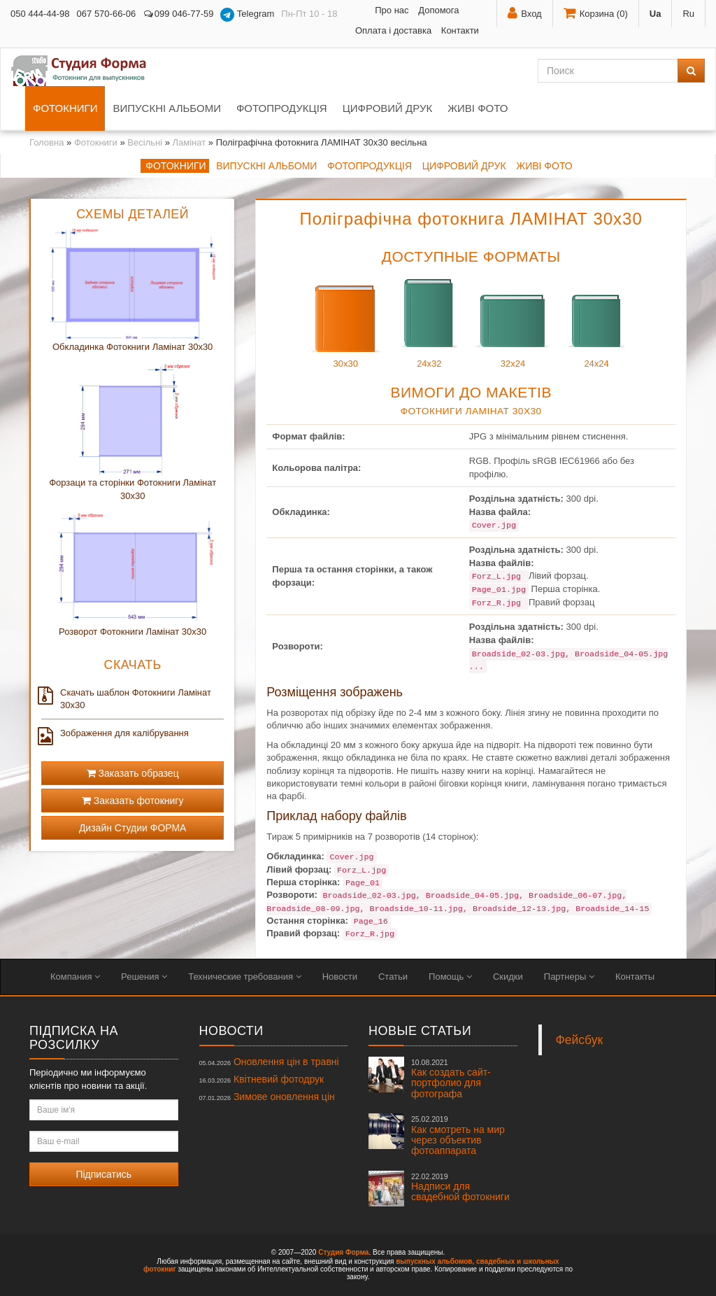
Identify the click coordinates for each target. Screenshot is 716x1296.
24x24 (596, 320)
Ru (688, 13)
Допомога (438, 10)
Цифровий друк (387, 108)
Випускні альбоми (166, 108)
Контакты (634, 976)
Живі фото (478, 108)
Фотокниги (65, 108)
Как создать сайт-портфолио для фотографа (451, 1078)
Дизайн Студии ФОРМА (133, 827)
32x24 (512, 320)
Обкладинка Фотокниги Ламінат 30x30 (132, 346)
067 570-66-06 (106, 13)
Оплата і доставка (393, 30)
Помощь (450, 976)
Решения (144, 976)
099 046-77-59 (178, 13)
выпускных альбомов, (435, 1261)
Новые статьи (419, 1031)
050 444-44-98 (40, 13)
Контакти (460, 30)
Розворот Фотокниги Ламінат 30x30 (132, 631)
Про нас (391, 10)
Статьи (393, 976)
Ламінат (189, 142)
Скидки (508, 976)
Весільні (144, 142)
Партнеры (569, 976)
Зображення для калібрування (115, 733)
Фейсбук (579, 1040)
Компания (75, 976)
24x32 (429, 320)
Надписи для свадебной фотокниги (460, 1187)
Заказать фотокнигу (133, 800)
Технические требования (244, 976)
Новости (339, 976)
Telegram (247, 15)
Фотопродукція (281, 108)
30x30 (345, 320)
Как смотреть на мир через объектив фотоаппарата (458, 1135)
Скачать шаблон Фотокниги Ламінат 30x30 (126, 698)
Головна (46, 142)
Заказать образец (133, 773)
